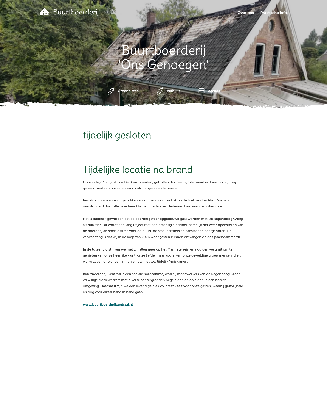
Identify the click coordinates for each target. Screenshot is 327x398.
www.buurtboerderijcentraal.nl (108, 305)
